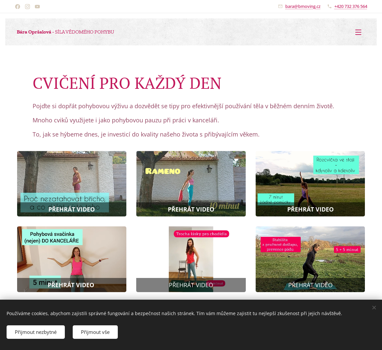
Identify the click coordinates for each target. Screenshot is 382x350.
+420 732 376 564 (350, 6)
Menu (358, 32)
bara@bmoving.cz (302, 6)
